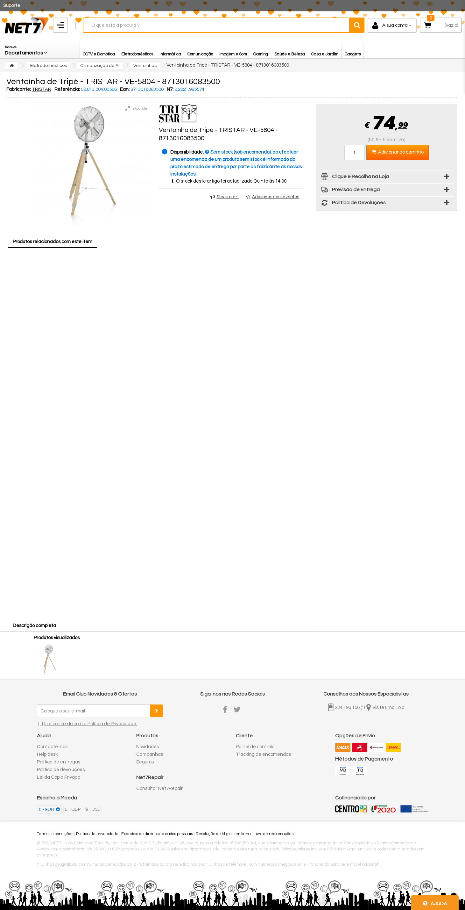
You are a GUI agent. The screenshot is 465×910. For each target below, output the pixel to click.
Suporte (11, 5)
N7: (170, 89)
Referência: (67, 89)
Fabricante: (18, 89)
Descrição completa (34, 625)
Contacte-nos (52, 746)
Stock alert (227, 197)
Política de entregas (58, 762)
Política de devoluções (61, 769)
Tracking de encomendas (263, 754)
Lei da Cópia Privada (59, 777)
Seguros (145, 762)
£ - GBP (73, 809)
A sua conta (395, 25)
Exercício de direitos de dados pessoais (157, 834)
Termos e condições (55, 834)
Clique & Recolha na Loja (354, 178)
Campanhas (149, 754)
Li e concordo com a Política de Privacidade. (90, 723)
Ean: (125, 89)
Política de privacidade (97, 834)
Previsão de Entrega (349, 191)
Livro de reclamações (273, 834)
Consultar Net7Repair (159, 788)
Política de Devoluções (352, 204)
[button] (26, 48)
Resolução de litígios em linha (223, 834)
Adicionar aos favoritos (275, 197)
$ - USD (92, 809)
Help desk (47, 754)
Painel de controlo (255, 746)
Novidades (147, 746)
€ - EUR (47, 809)
